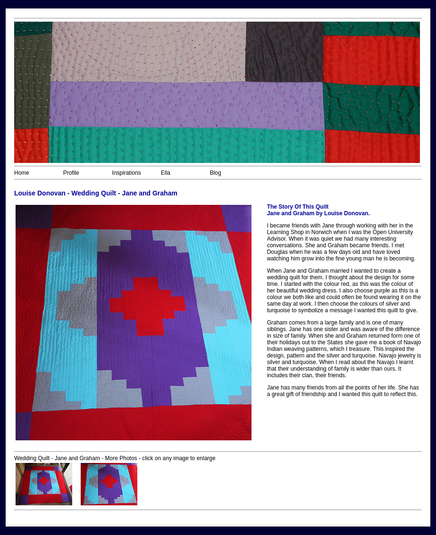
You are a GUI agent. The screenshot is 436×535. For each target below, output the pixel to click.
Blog (215, 173)
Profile (71, 173)
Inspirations (126, 173)
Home (21, 173)
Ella (165, 173)
